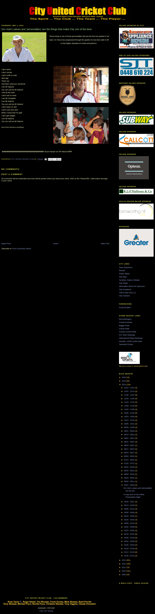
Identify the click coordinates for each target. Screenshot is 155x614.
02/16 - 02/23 (129, 534)
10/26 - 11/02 (129, 413)
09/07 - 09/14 (129, 438)
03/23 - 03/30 (129, 516)
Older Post (105, 244)
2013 (124, 560)
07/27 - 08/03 (129, 460)
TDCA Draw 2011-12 (127, 293)
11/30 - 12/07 (129, 395)
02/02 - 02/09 (129, 541)
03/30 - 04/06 (129, 512)
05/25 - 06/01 (129, 478)
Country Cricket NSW (127, 332)
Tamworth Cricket (126, 344)
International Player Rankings (131, 338)
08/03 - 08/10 (129, 456)
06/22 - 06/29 (129, 467)
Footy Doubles (125, 307)
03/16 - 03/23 (129, 520)
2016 (124, 377)
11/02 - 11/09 (129, 409)
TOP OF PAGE (46, 611)
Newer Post (6, 244)
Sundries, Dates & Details (129, 280)
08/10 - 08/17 (129, 453)
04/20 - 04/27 (129, 502)
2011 (124, 567)
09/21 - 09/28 (129, 431)
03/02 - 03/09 (129, 527)
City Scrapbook (125, 289)
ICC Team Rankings (127, 335)
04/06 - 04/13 (129, 509)
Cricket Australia (125, 322)
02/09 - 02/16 (129, 538)
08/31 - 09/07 (129, 442)
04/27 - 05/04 (129, 485)
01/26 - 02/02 (129, 545)
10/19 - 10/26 (129, 417)
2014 (124, 385)
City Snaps (123, 283)
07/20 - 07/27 (129, 463)
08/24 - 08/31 (129, 445)
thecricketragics (125, 319)
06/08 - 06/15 (129, 474)
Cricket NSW (124, 329)
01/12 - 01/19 (129, 552)
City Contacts (124, 296)
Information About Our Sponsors (132, 286)
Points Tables (124, 274)
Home (55, 244)
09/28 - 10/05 (129, 427)
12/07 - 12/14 (129, 391)
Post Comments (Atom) (21, 249)
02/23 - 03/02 (129, 530)
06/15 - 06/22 (129, 471)
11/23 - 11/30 (129, 399)
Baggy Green (124, 325)
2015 (124, 381)
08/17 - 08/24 (129, 449)
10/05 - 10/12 (129, 424)
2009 (124, 575)
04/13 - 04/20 (129, 505)
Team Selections (125, 267)
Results (122, 270)
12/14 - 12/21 (129, 388)
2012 (124, 564)
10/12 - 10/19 (129, 420)
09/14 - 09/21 (129, 435)
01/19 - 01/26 (129, 548)
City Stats (123, 277)
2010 (124, 571)
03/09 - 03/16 (129, 523)
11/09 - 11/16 (129, 406)
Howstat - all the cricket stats (130, 341)
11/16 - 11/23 (129, 402)
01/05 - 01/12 (129, 556)
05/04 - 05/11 (129, 481)
